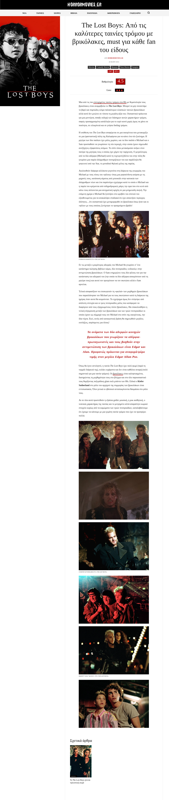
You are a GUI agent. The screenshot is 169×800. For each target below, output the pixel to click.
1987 (110, 71)
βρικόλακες (118, 373)
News (73, 776)
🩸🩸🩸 (119, 90)
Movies (91, 67)
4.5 (120, 81)
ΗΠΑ (117, 71)
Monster (115, 67)
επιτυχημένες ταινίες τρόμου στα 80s (109, 102)
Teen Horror (124, 67)
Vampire (135, 67)
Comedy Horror (103, 67)
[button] (149, 13)
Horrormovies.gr (115, 58)
